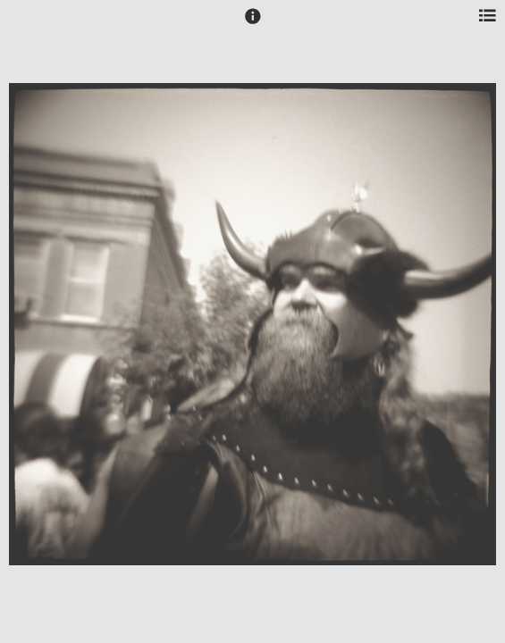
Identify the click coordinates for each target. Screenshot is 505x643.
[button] (253, 24)
